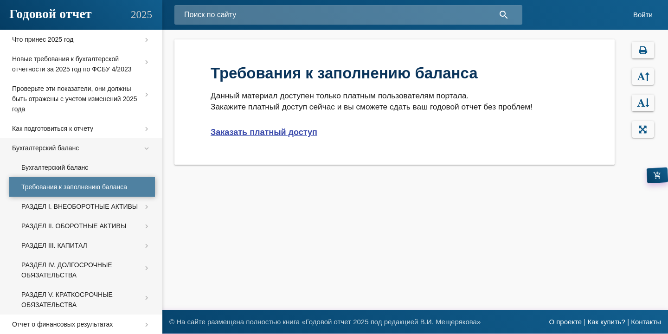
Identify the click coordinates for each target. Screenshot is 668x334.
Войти (643, 15)
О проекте (565, 322)
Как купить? (606, 322)
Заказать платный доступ (264, 132)
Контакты (646, 322)
